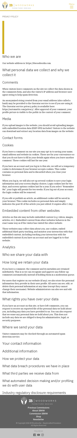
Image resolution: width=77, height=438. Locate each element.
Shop (38, 416)
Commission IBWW (38, 413)
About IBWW (38, 410)
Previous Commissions (38, 407)
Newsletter (38, 419)
